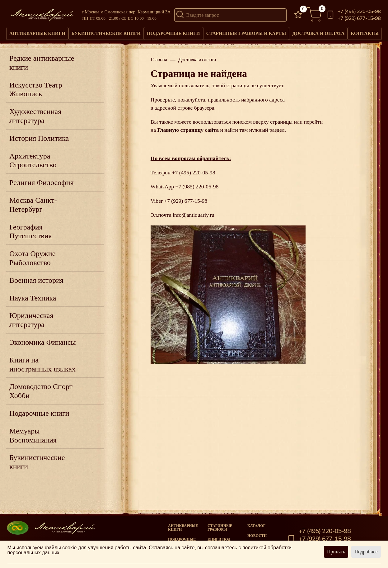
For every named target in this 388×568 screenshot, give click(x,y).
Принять (336, 551)
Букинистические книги (105, 35)
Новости (257, 535)
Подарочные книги (172, 35)
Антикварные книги (37, 35)
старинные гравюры (220, 527)
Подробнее (365, 551)
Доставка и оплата (316, 35)
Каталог (256, 526)
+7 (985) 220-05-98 (196, 190)
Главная (159, 62)
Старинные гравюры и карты (244, 35)
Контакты (363, 32)
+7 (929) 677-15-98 (359, 18)
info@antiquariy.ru (193, 218)
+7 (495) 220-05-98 (359, 11)
